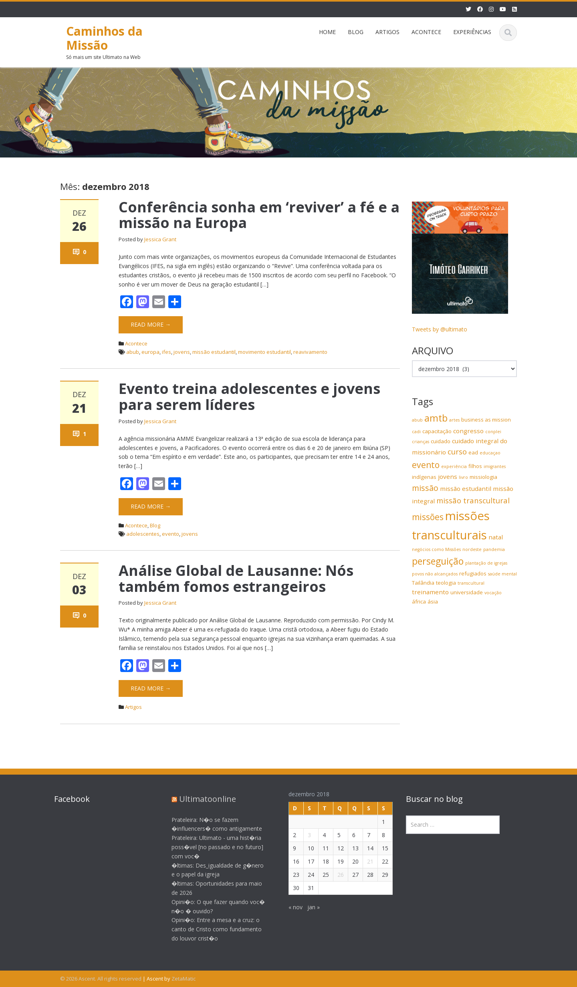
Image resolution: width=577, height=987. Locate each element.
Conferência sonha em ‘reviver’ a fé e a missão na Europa (259, 215)
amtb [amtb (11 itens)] (436, 418)
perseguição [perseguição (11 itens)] (438, 561)
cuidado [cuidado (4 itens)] (440, 441)
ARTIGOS (387, 32)
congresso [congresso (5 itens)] (468, 431)
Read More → (151, 324)
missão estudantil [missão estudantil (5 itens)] (465, 488)
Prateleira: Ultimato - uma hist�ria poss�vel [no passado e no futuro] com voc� (211, 847)
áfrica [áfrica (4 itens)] (419, 601)
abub (132, 351)
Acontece (136, 343)
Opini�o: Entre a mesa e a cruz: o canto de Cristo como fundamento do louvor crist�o (210, 929)
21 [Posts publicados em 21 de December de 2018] (364, 861)
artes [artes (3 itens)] (454, 420)
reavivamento (310, 351)
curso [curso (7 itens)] (457, 451)
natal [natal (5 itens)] (495, 537)
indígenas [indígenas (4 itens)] (424, 476)
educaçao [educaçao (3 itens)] (490, 453)
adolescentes (142, 533)
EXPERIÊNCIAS (472, 32)
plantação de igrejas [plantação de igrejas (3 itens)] (486, 563)
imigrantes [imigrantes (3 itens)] (495, 466)
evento (170, 533)
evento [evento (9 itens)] (426, 464)
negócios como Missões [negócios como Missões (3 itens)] (436, 549)
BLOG (355, 32)
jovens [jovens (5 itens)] (447, 476)
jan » (307, 907)
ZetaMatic (183, 978)
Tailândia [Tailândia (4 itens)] (423, 582)
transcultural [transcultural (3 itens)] (471, 583)
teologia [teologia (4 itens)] (446, 582)
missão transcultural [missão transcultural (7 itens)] (473, 500)
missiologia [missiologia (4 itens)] (483, 476)
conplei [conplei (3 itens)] (493, 431)
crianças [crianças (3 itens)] (420, 441)
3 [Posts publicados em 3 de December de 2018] (303, 835)
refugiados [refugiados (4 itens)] (472, 573)
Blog (155, 525)
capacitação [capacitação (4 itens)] (437, 431)
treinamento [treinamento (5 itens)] (430, 592)
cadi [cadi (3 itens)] (416, 431)
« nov (289, 907)
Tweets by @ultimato (439, 329)
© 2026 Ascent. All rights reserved (100, 978)
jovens (182, 351)
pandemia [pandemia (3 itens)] (494, 549)
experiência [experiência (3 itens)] (454, 466)
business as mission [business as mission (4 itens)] (486, 419)
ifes (166, 351)
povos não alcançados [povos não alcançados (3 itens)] (435, 574)
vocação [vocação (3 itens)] (493, 592)
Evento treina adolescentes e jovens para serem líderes (249, 396)
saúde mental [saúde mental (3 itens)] (502, 574)
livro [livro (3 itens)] (463, 477)
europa (150, 351)
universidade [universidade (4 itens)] (466, 592)
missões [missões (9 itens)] (428, 517)
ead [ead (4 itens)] (473, 452)
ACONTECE (426, 32)
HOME (327, 32)
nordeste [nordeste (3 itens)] (472, 549)
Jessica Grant (160, 239)
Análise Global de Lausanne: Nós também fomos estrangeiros (236, 578)
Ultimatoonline (201, 798)
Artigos (133, 706)
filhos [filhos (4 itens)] (475, 466)
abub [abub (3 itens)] (417, 420)
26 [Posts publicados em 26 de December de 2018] (334, 874)
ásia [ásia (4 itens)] (433, 601)
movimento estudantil (264, 351)
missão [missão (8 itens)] (425, 487)
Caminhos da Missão (104, 38)
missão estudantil (214, 351)
